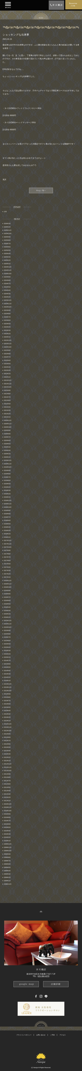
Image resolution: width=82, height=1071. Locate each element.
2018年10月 (7, 507)
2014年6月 (7, 664)
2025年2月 (7, 260)
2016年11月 (7, 584)
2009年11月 (7, 847)
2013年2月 (7, 717)
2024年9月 (7, 277)
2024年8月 (7, 280)
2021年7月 (7, 397)
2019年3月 (7, 490)
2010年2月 (7, 837)
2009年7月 (7, 860)
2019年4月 (7, 487)
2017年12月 (7, 540)
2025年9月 (7, 237)
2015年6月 (7, 640)
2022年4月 (7, 367)
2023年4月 (7, 327)
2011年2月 (7, 797)
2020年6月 (7, 440)
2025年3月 (7, 257)
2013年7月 (7, 700)
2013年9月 (7, 694)
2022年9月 (7, 350)
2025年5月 (7, 250)
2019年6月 (7, 480)
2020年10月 (7, 427)
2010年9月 (7, 814)
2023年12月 (7, 300)
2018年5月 (7, 524)
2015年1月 (7, 657)
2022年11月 (7, 343)
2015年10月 (7, 627)
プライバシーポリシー (24, 1035)
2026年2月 (7, 227)
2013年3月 (7, 714)
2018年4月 (7, 527)
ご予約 (52, 1035)
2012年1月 (7, 760)
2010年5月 (7, 827)
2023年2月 (7, 333)
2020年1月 (7, 457)
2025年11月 (7, 230)
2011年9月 (7, 774)
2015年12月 (7, 620)
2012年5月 (7, 747)
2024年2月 (7, 297)
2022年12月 (7, 340)
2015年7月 (7, 637)
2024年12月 (7, 267)
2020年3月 (7, 450)
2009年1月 (7, 880)
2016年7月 (7, 597)
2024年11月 (7, 270)
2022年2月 (7, 373)
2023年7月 (7, 317)
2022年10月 (7, 347)
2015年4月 (7, 647)
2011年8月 (7, 777)
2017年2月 (7, 574)
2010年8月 (7, 817)
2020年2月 (7, 453)
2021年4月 (7, 407)
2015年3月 (7, 650)
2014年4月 (7, 670)
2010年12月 (7, 804)
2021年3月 (7, 410)
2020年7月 (7, 437)
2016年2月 (7, 614)
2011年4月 (7, 790)
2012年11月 (7, 727)
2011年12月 (7, 764)
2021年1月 (7, 417)
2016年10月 (7, 587)
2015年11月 (7, 624)
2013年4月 (7, 710)
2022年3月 (7, 370)
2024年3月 (7, 293)
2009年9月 (7, 854)
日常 (5, 211)
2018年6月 (7, 520)
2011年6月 (7, 784)
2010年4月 (7, 830)
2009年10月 (7, 850)
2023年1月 (7, 337)
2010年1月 (7, 840)
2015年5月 (7, 644)
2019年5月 (7, 483)
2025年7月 (7, 243)
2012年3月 (7, 754)
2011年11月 (7, 767)
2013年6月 (7, 704)
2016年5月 (7, 604)
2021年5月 (7, 403)
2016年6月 (7, 600)
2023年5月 (7, 323)
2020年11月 (7, 423)
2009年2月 (7, 877)
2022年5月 (7, 363)
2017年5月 (7, 564)
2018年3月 (7, 530)
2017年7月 (7, 557)
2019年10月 (7, 467)
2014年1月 (7, 680)
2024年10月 (7, 273)
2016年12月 (7, 580)
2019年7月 (7, 477)
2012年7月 (7, 740)
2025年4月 (7, 253)
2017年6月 (7, 560)
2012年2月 (7, 757)
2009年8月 (7, 857)
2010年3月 (7, 834)
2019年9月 (7, 470)
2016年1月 (7, 617)
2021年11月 (7, 383)
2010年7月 (7, 820)
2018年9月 (7, 510)
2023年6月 (7, 320)
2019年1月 (7, 497)
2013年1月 (7, 720)
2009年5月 (7, 867)
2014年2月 (7, 677)
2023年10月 (7, 307)
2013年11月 (7, 687)
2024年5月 (7, 287)
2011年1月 (7, 800)
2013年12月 (7, 684)
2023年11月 (7, 303)
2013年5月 (7, 707)
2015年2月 (7, 654)
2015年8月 (7, 634)
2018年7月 (7, 517)
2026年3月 (7, 223)
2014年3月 (7, 674)
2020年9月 (7, 430)
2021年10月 (7, 387)
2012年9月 (7, 734)
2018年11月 (7, 503)
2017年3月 (7, 570)
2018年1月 (7, 537)
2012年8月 (7, 737)
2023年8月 (7, 313)
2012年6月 (7, 744)
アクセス (63, 1035)
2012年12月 (7, 724)
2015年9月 (7, 630)
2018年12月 (7, 500)
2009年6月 (7, 864)
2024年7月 (7, 283)
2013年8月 (7, 697)
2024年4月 (7, 290)
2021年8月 (7, 393)
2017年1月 (7, 577)
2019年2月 (7, 494)
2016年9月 (7, 590)
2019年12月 (7, 460)
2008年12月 (7, 884)
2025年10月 (7, 233)
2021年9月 (7, 390)
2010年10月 (7, 810)
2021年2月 (7, 413)
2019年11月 (7, 464)
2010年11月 (7, 807)
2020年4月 (7, 447)
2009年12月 (7, 844)
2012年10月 (7, 730)
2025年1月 (7, 263)
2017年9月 (7, 550)
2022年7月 (7, 357)
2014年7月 (7, 660)
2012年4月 (7, 750)
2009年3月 (7, 874)
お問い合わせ (40, 1035)
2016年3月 (7, 610)
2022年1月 (7, 377)
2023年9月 (7, 310)
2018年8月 (7, 513)
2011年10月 (7, 770)
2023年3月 (7, 330)
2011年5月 (7, 787)
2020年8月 (7, 433)
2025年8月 (7, 240)
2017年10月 (7, 547)
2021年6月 (7, 400)
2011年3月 (7, 794)
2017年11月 (7, 544)
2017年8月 (7, 554)
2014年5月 (7, 667)
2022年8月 (7, 353)
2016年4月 (7, 607)
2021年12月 (7, 380)
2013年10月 (7, 690)
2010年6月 (7, 824)
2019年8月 (7, 473)
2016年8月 (7, 594)
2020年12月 (7, 420)
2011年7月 (7, 780)
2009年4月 (7, 870)
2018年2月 (7, 534)
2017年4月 (7, 567)
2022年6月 (7, 360)
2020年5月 (7, 443)
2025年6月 (7, 247)
